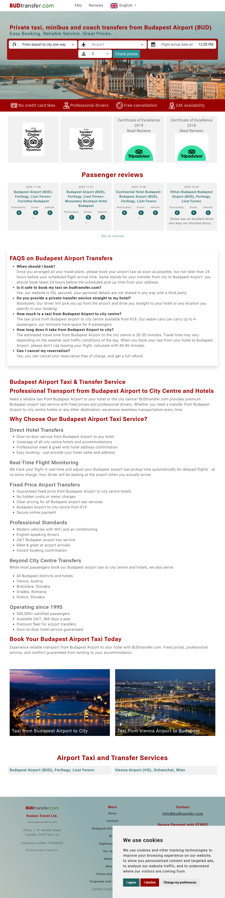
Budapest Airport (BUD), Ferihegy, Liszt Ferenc (52, 770)
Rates (112, 813)
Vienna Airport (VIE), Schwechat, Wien (150, 770)
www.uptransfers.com (42, 822)
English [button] (122, 5)
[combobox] (118, 44)
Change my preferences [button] (179, 882)
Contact (112, 820)
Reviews (96, 5)
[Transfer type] (48, 44)
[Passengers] (100, 54)
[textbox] (115, 44)
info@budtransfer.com (182, 814)
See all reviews (112, 236)
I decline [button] (150, 882)
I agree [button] (131, 882)
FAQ (78, 5)
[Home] (32, 5)
